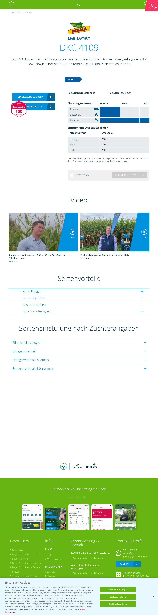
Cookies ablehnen (118, 597)
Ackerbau (52, 572)
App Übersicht (80, 497)
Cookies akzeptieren (118, 604)
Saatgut (51, 576)
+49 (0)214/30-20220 (137, 576)
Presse (15, 571)
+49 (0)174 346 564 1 (137, 556)
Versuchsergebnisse (30, 106)
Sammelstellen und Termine (88, 558)
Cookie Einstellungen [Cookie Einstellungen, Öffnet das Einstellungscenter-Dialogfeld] (117, 589)
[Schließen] (153, 596)
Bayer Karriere (20, 558)
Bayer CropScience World (26, 554)
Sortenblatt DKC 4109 (30, 96)
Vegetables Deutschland (25, 576)
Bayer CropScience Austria (26, 563)
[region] (79, 596)
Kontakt (124, 564)
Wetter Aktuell (55, 559)
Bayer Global (19, 550)
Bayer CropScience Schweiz (27, 567)
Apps (50, 554)
